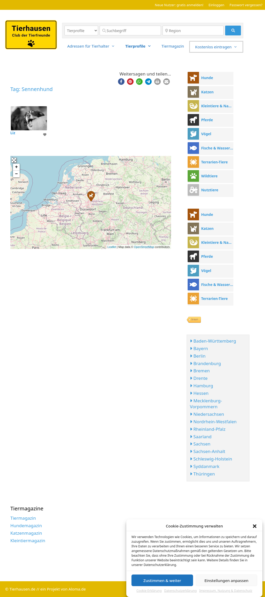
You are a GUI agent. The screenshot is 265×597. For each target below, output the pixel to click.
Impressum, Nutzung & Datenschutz (225, 592)
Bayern (199, 348)
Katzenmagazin (26, 533)
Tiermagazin (172, 46)
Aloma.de (77, 589)
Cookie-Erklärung (148, 592)
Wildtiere (209, 175)
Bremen (200, 371)
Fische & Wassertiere (217, 148)
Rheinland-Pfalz (207, 429)
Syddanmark (204, 466)
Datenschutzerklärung (180, 592)
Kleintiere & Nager (217, 105)
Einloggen (216, 5)
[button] (254, 527)
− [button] (16, 174)
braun (195, 319)
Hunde (207, 77)
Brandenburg (205, 363)
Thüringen (202, 474)
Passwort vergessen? (246, 5)
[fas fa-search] (233, 30)
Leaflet (112, 246)
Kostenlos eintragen (218, 47)
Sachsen (200, 444)
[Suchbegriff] (130, 30)
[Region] (193, 30)
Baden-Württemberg (213, 341)
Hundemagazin (26, 525)
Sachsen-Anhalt (207, 451)
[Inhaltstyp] (81, 30)
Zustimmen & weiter (162, 581)
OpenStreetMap (144, 246)
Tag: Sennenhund (31, 89)
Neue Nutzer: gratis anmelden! (179, 5)
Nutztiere (209, 189)
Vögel (206, 133)
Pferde (207, 119)
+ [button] (16, 167)
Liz (12, 132)
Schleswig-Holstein (211, 459)
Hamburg (201, 386)
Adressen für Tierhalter (93, 46)
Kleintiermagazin (27, 540)
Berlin (197, 356)
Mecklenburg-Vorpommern (206, 404)
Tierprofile (140, 46)
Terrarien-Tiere (214, 162)
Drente (199, 378)
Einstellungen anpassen (226, 581)
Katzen (207, 91)
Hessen (199, 393)
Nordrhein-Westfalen (213, 422)
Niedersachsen (207, 414)
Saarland (201, 437)
